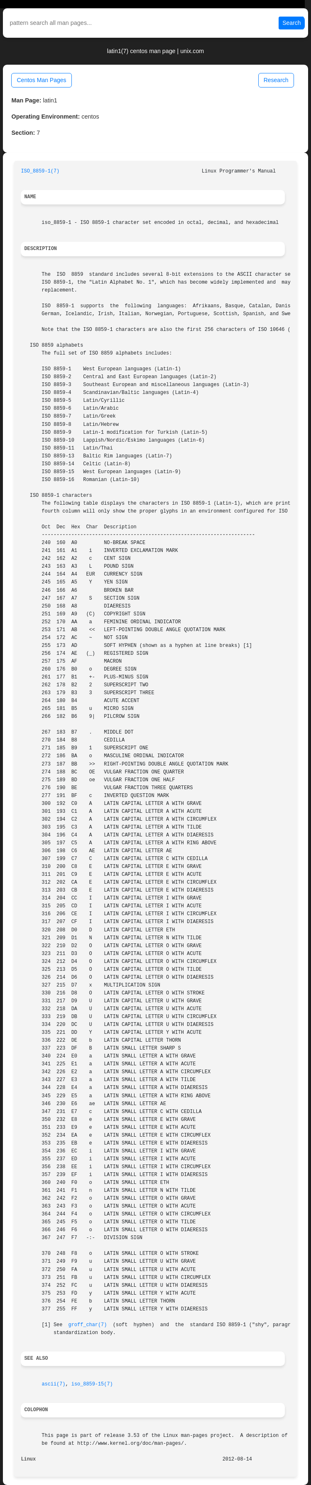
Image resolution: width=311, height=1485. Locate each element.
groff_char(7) (88, 1325)
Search (291, 22)
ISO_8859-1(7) (40, 171)
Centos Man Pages (41, 80)
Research (276, 80)
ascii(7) (53, 1384)
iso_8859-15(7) (92, 1384)
